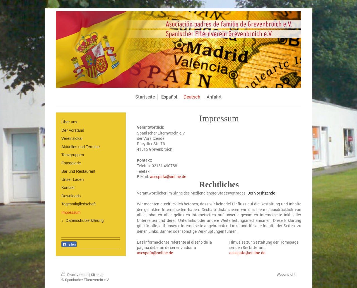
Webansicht (286, 274)
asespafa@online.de (155, 252)
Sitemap (97, 274)
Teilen (69, 244)
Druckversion (75, 274)
